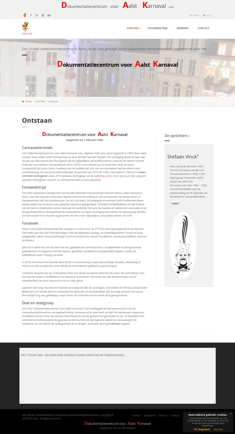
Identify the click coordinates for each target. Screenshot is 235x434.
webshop (99, 175)
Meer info (218, 429)
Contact (204, 28)
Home (29, 101)
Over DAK (132, 28)
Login (207, 15)
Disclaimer (150, 415)
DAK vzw (27, 28)
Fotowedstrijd (157, 28)
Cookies (175, 415)
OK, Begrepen (202, 429)
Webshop (182, 28)
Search (194, 15)
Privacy (163, 415)
